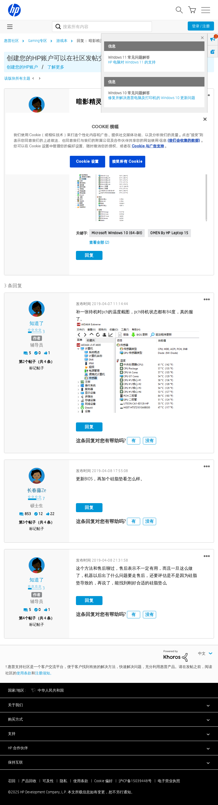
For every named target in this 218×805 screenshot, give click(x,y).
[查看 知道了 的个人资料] (37, 323)
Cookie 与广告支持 (148, 146)
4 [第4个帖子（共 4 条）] (24, 617)
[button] (141, 185)
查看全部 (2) (99, 242)
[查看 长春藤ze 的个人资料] (37, 490)
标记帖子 (36, 367)
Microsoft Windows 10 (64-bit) (117, 232)
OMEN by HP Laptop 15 (169, 232)
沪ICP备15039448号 (135, 780)
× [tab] (202, 37)
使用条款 (23, 672)
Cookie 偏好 (103, 780)
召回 (11, 780)
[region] (109, 143)
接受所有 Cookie (127, 161)
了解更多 (55, 67)
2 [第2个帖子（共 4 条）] (24, 361)
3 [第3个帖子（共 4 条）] (24, 521)
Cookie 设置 (87, 161)
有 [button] (133, 440)
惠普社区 (11, 40)
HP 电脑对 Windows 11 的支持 (132, 62)
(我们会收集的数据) (184, 140)
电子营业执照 (169, 780)
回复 (89, 255)
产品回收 (29, 780)
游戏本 (61, 40)
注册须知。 (44, 672)
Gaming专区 (37, 40)
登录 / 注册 (201, 26)
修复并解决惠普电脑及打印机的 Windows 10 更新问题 (151, 97)
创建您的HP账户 (22, 67)
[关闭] (205, 119)
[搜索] (102, 26)
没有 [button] (149, 440)
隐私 (63, 780)
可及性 (48, 780)
